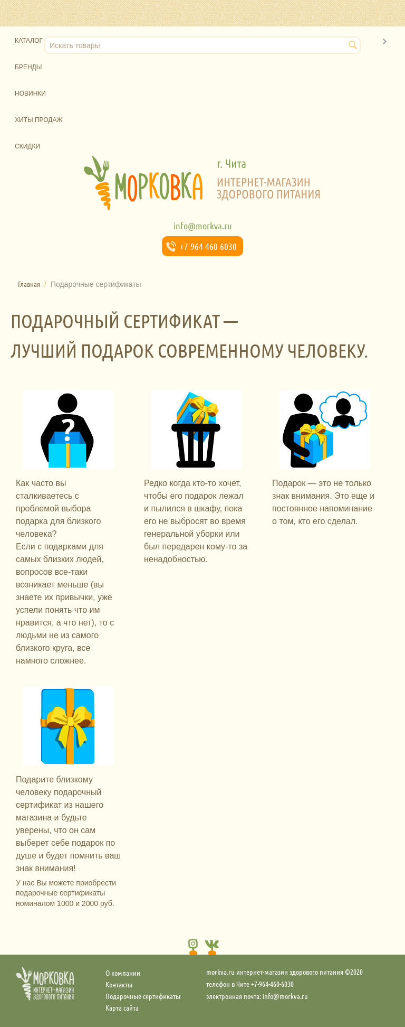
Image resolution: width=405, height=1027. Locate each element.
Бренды (28, 67)
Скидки (27, 146)
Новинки (30, 93)
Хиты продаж (39, 120)
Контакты (118, 984)
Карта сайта (122, 1007)
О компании (122, 972)
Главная (29, 283)
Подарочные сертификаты (142, 996)
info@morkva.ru (202, 225)
